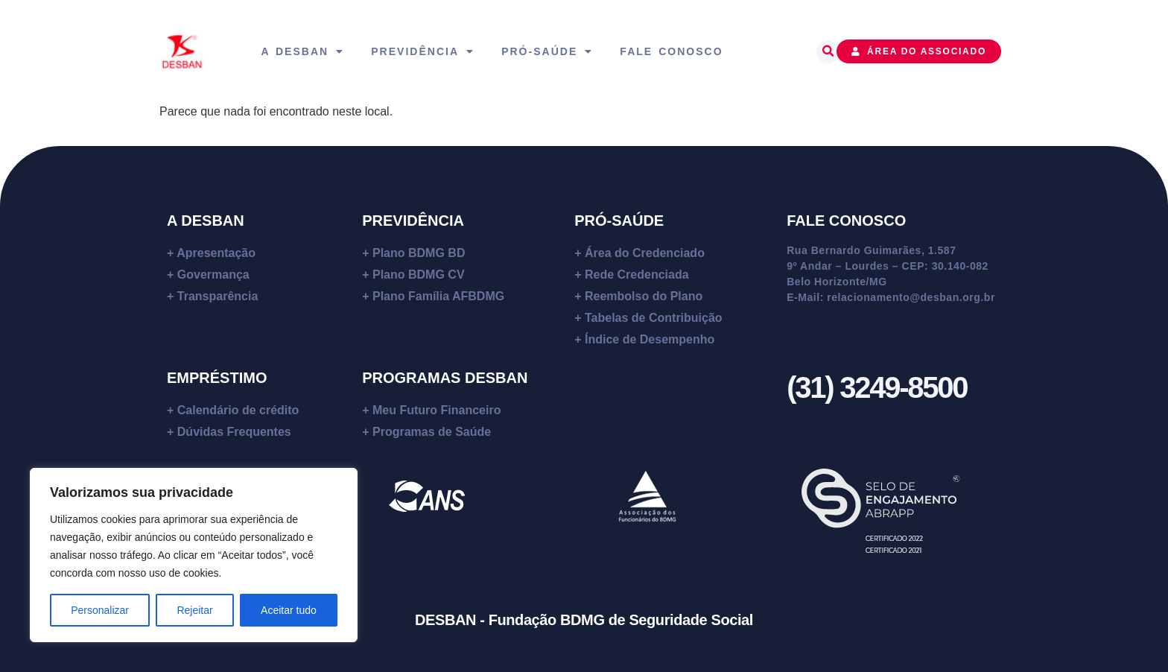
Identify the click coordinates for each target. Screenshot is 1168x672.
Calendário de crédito (238, 410)
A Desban (302, 51)
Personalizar (100, 610)
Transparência (217, 296)
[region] (194, 555)
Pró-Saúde (547, 51)
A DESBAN (205, 220)
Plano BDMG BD (418, 253)
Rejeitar (194, 610)
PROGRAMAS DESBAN (444, 378)
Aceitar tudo (289, 610)
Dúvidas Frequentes (234, 431)
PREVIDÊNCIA (413, 220)
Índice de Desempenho (649, 339)
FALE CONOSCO (846, 220)
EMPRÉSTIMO (217, 378)
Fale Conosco (671, 51)
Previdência (423, 51)
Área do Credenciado (645, 253)
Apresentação (216, 253)
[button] (828, 51)
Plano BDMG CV (418, 274)
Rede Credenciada (637, 274)
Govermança (213, 274)
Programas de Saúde (431, 431)
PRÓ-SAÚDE (619, 220)
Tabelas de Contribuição (654, 317)
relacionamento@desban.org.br (911, 297)
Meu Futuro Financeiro (436, 410)
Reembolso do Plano (643, 296)
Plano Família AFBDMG (438, 296)
